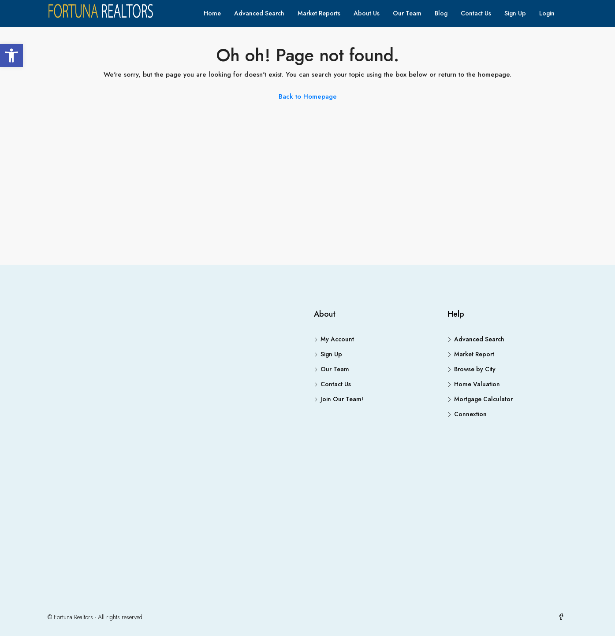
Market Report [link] (474, 354)
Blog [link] (441, 13)
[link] (11, 55)
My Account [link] (337, 339)
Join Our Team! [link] (342, 399)
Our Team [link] (407, 13)
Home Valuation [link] (477, 384)
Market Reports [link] (319, 13)
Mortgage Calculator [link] (483, 399)
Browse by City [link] (475, 369)
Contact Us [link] (476, 13)
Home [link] (212, 13)
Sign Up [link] (515, 13)
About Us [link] (367, 13)
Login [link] (547, 13)
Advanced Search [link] (259, 13)
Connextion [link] (470, 414)
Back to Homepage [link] (308, 96)
